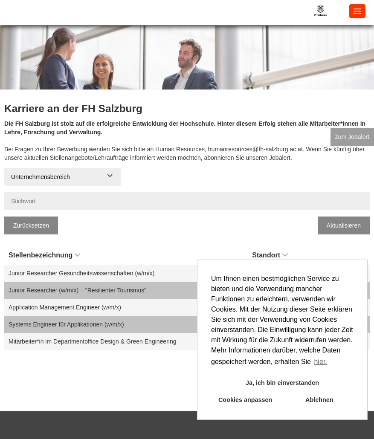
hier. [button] (320, 361)
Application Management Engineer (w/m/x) (65, 307)
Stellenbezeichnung (44, 255)
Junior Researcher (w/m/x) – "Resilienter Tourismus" (77, 290)
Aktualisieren (344, 225)
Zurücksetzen (31, 225)
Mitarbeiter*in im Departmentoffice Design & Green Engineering (93, 341)
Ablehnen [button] (319, 399)
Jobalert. (280, 157)
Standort (270, 255)
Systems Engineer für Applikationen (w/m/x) (66, 324)
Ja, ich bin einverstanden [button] (282, 382)
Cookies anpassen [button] (245, 399)
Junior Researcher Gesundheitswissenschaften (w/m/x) (81, 273)
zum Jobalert (352, 136)
